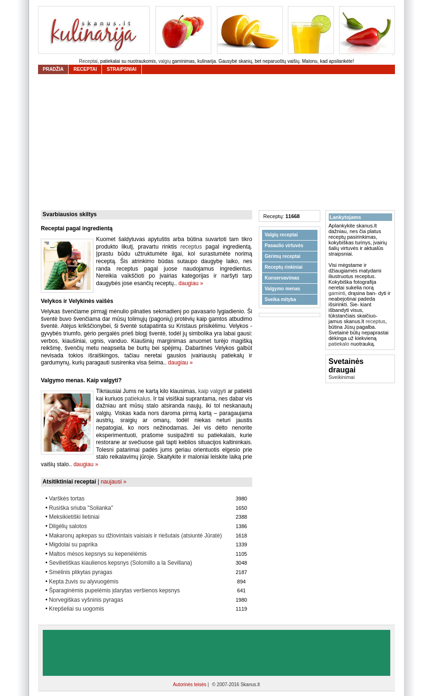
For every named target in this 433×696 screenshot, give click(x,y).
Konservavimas (282, 277)
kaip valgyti (212, 391)
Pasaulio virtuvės (284, 245)
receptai (85, 69)
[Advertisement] (218, 142)
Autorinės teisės (190, 684)
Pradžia (53, 69)
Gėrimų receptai (283, 256)
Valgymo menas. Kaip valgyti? (81, 380)
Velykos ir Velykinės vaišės (77, 301)
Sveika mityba (280, 299)
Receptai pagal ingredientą (77, 228)
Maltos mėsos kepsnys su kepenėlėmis (98, 554)
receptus (191, 246)
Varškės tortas (67, 498)
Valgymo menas (283, 288)
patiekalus (137, 398)
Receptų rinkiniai (284, 267)
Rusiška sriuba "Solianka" (81, 508)
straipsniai (121, 69)
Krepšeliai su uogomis (76, 608)
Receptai (88, 61)
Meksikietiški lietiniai (74, 517)
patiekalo (339, 344)
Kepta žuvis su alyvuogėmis (83, 581)
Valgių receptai (281, 234)
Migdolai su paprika (73, 544)
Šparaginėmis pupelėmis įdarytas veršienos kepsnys (114, 590)
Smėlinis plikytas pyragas (80, 572)
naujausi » (113, 481)
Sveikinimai (342, 377)
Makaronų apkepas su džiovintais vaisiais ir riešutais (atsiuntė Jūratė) (135, 535)
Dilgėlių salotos (68, 526)
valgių (164, 61)
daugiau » (190, 283)
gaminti (337, 293)
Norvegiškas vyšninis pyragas (86, 600)
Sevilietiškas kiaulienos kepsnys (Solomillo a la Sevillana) (120, 563)
